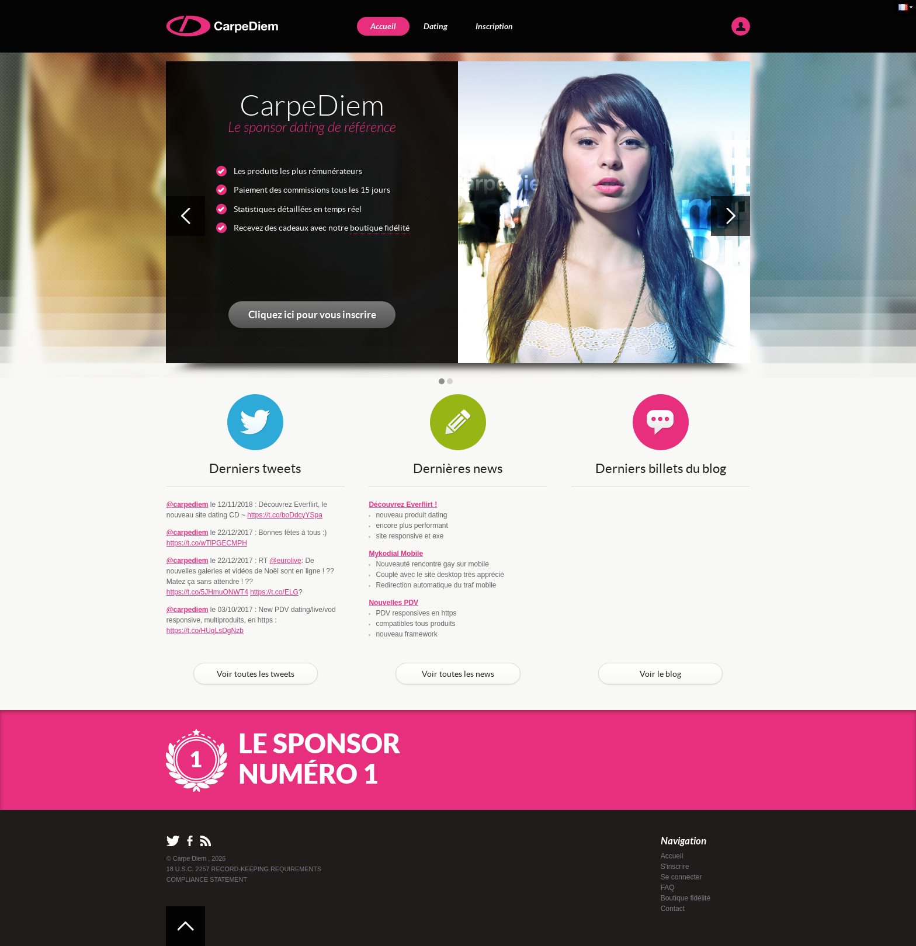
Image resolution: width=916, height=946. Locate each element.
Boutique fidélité (685, 898)
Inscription (494, 26)
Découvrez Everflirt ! (403, 504)
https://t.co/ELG (274, 592)
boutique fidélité (380, 227)
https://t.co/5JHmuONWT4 (207, 592)
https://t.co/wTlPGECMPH (206, 543)
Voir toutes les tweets (255, 674)
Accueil (383, 26)
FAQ (668, 888)
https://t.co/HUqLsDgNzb (205, 631)
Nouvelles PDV (393, 603)
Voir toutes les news (458, 674)
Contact (673, 909)
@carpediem (187, 504)
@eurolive (285, 561)
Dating (435, 26)
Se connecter (681, 877)
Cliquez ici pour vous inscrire (312, 314)
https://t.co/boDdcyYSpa (284, 515)
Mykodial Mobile (396, 553)
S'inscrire (675, 866)
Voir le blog (660, 674)
